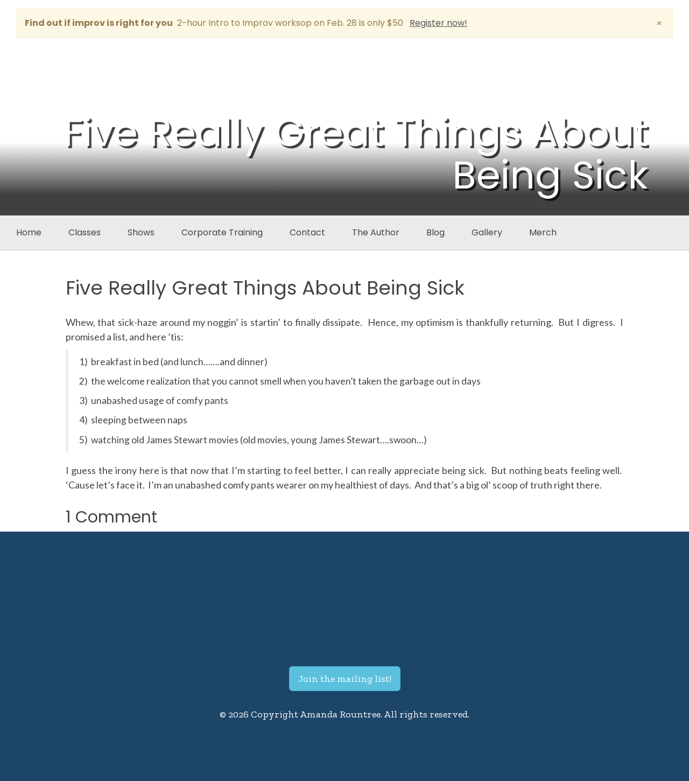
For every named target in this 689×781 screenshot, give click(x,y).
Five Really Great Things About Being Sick (265, 288)
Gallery (487, 232)
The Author (375, 232)
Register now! (438, 23)
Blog (435, 232)
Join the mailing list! (344, 679)
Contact (307, 232)
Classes (84, 232)
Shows (141, 232)
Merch (543, 232)
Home (28, 232)
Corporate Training (222, 232)
